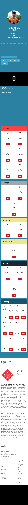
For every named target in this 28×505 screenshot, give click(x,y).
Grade (20, 235)
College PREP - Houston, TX (13, 92)
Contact (4, 63)
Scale (8, 144)
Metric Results (12, 57)
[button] (14, 78)
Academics (16, 60)
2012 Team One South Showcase (13, 88)
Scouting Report (7, 60)
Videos (4, 57)
